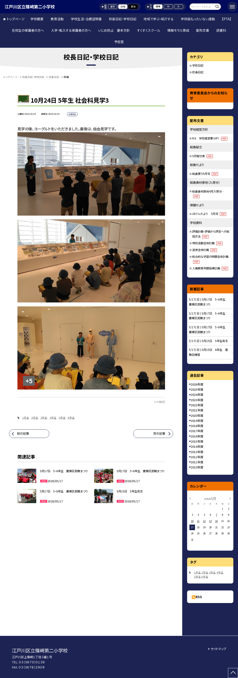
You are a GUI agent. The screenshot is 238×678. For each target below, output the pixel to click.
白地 (123, 6)
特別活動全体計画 (207, 243)
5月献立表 (202, 156)
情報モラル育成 (178, 30)
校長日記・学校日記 (122, 19)
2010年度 (197, 467)
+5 (29, 380)
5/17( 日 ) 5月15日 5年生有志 (208, 341)
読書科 (221, 30)
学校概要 (36, 19)
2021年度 (197, 410)
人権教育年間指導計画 (210, 268)
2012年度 (197, 457)
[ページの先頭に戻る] (233, 673)
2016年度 (197, 436)
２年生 (34, 417)
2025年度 (197, 389)
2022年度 (197, 405)
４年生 (53, 417)
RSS (199, 597)
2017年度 (197, 431)
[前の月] (190, 498)
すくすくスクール (148, 30)
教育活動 (57, 19)
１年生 (25, 417)
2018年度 (197, 426)
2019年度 (197, 420)
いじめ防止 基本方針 (114, 30)
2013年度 (197, 452)
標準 (158, 6)
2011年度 (197, 462)
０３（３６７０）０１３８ (32, 662)
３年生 (43, 417)
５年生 (62, 417)
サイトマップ (218, 649)
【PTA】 (226, 19)
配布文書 (202, 30)
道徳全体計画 (204, 250)
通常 (112, 6)
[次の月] (230, 498)
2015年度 (197, 441)
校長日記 (197, 72)
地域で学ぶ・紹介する (159, 19)
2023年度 (197, 400)
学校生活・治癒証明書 (86, 19)
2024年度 (197, 394)
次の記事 (159, 433)
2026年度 (197, 384)
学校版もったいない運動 (198, 19)
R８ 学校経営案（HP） (209, 138)
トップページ (16, 19)
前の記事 (23, 433)
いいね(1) (159, 401)
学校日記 (197, 65)
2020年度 (197, 415)
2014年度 (197, 446)
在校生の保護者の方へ (28, 30)
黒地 (133, 6)
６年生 (71, 417)
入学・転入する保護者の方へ (71, 30)
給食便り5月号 (205, 174)
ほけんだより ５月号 (209, 214)
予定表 (119, 41)
